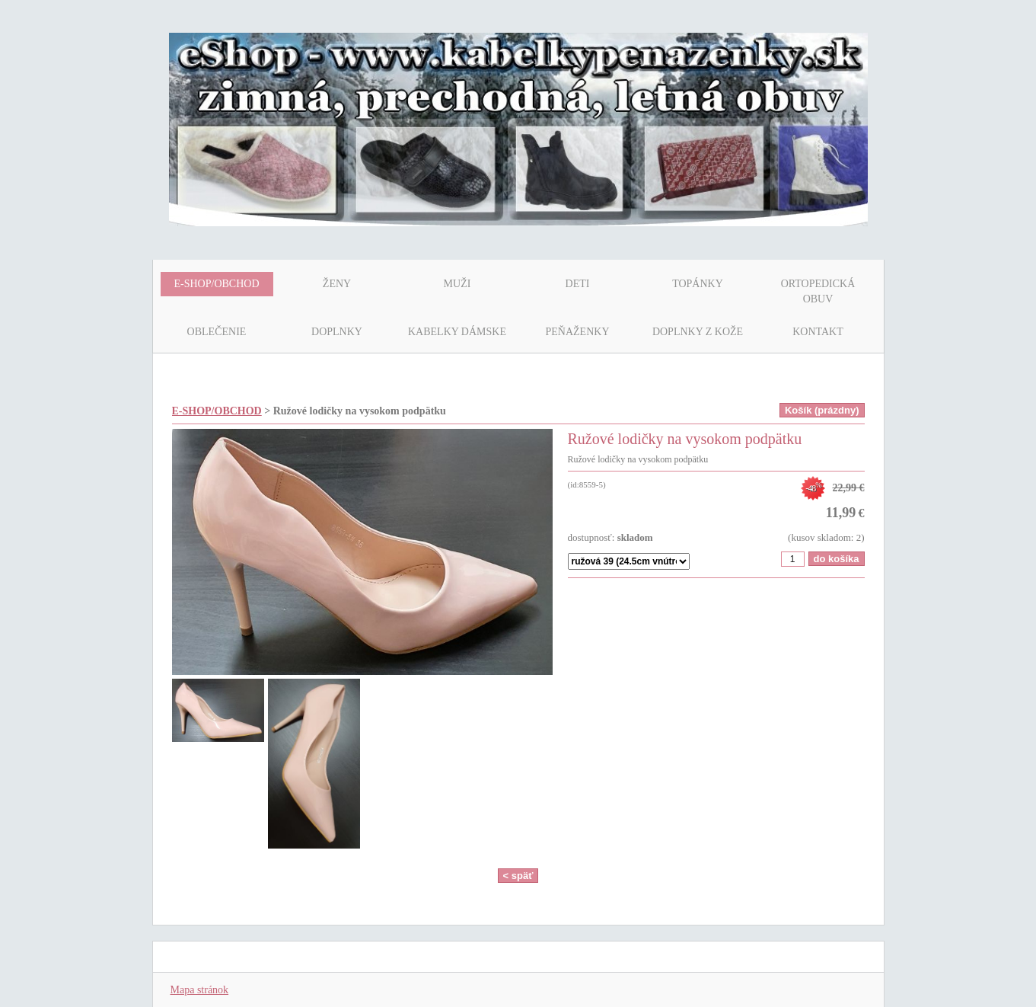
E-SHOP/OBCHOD (217, 411)
